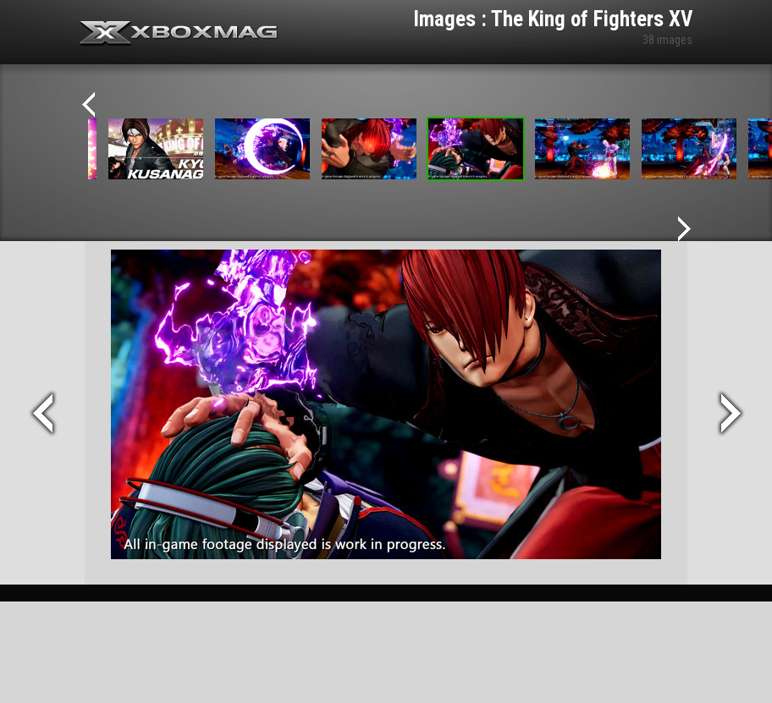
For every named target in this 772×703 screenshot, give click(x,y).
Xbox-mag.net (179, 34)
